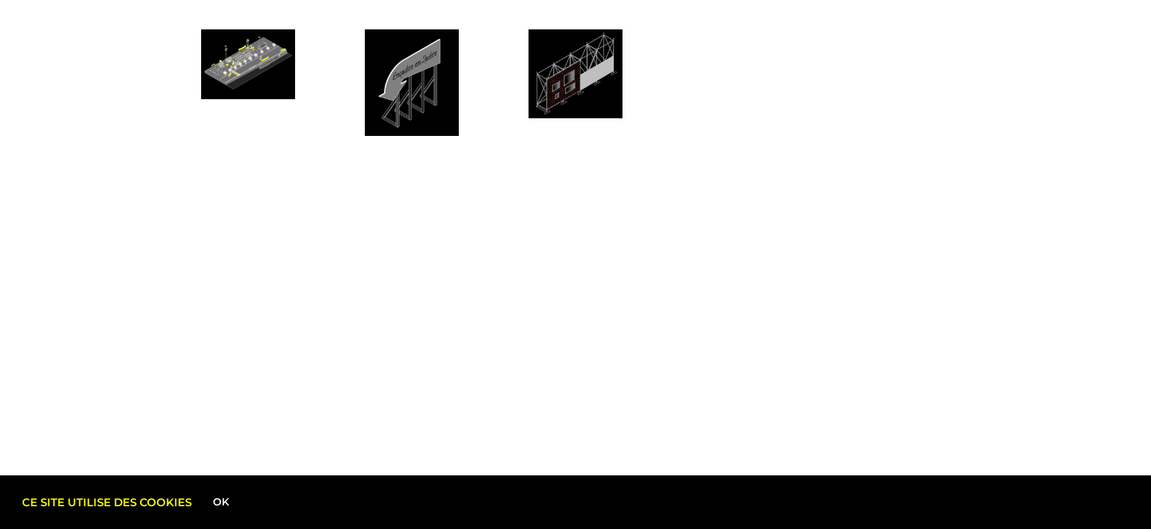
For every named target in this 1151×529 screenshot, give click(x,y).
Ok (221, 501)
